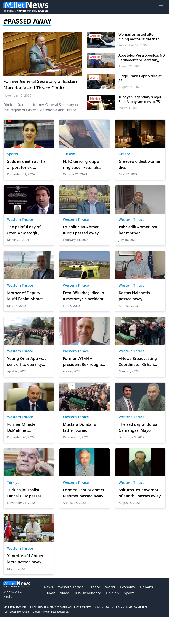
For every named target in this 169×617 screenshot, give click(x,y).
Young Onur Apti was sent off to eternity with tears (26, 361)
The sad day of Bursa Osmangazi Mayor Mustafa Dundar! (138, 427)
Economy (127, 587)
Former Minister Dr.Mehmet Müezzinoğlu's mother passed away (27, 427)
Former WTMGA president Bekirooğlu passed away (82, 361)
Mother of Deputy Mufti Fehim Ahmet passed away (25, 296)
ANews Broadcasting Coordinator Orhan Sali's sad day (138, 361)
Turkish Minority (87, 593)
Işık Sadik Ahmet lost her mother (138, 230)
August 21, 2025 (129, 87)
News (48, 587)
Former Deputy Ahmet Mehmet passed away (83, 492)
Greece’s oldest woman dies (140, 164)
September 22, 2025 (132, 45)
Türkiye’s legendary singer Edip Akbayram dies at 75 (139, 99)
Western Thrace (20, 219)
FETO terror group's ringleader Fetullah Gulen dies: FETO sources (81, 164)
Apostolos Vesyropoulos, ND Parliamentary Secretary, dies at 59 (141, 57)
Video (64, 593)
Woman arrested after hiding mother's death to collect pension (138, 36)
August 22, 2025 (129, 66)
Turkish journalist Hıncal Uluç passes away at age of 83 (24, 493)
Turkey (49, 593)
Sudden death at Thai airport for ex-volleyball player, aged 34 (27, 164)
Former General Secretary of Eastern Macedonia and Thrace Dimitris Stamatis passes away (41, 87)
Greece (124, 154)
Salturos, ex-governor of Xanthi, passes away (140, 492)
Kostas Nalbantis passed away (134, 295)
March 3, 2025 (128, 108)
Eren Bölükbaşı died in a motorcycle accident (83, 295)
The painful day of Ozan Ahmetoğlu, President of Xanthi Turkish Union (25, 230)
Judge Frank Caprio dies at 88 (140, 78)
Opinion (112, 593)
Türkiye (69, 154)
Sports (12, 154)
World (110, 587)
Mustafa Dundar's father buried (79, 427)
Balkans (146, 587)
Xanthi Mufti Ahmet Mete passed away (25, 558)
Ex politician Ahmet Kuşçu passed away (81, 230)
